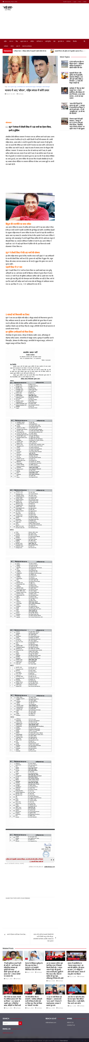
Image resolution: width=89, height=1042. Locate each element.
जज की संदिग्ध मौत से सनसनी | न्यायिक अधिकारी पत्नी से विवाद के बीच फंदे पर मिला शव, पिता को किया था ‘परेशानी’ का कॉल (33, 999)
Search (20, 1022)
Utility (70, 991)
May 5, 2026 (8, 977)
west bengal (46, 86)
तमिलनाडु (54, 955)
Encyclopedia (27, 46)
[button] (53, 859)
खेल (54, 41)
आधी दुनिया (48, 41)
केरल (51, 955)
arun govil (11, 86)
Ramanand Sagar (31, 86)
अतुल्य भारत (23, 41)
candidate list (21, 86)
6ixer (79, 1)
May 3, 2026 (72, 975)
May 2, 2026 (29, 1006)
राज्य (10, 41)
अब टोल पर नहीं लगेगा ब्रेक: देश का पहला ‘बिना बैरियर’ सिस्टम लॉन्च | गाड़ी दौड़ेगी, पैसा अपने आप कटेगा (76, 998)
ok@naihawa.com (8, 1031)
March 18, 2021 (10, 94)
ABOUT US (70, 1021)
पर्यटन (12, 46)
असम (48, 955)
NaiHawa (20, 94)
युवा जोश (60, 41)
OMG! (84, 1)
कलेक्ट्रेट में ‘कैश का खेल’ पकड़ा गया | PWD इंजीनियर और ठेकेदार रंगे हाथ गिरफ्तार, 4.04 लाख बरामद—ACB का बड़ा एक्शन (77, 93)
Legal (74, 1)
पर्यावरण (6, 46)
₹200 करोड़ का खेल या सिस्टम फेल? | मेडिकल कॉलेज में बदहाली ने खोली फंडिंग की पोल (32, 859)
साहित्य (32, 41)
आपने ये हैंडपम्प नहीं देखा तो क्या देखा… (16, 933)
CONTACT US (71, 1024)
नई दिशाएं (39, 41)
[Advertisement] (44, 26)
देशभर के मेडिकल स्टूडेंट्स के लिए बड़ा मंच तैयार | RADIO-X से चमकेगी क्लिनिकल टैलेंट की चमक (34, 965)
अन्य (17, 46)
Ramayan (39, 86)
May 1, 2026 (72, 1004)
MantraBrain (64, 1039)
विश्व (17, 41)
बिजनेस (75, 41)
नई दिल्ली (6, 991)
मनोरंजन (68, 41)
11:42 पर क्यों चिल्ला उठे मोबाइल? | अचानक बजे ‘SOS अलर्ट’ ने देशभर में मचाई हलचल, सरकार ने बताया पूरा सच (54, 999)
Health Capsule (67, 1)
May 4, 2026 (50, 979)
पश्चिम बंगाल (6, 957)
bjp (15, 86)
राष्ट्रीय (5, 41)
